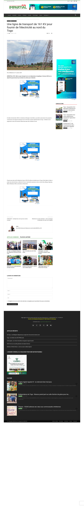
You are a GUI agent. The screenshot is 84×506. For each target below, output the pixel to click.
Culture (19, 15)
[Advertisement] (30, 107)
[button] (75, 15)
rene (9, 33)
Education (75, 421)
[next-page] (10, 270)
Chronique (61, 421)
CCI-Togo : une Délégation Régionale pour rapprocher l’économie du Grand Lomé (14, 252)
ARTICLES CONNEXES (13, 237)
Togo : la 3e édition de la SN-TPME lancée (15, 337)
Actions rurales (55, 421)
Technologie (35, 15)
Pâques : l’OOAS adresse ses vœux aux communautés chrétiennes (39, 407)
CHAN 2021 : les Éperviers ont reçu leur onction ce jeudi (17, 219)
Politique (24, 15)
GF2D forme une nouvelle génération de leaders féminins (18, 343)
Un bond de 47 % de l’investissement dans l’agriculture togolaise (68, 125)
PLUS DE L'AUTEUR (25, 237)
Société (29, 15)
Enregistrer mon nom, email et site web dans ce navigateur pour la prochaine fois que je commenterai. (29, 301)
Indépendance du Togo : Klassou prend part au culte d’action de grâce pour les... (44, 394)
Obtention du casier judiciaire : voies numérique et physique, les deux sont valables (42, 219)
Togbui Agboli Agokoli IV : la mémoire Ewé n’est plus (35, 382)
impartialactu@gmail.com (45, 321)
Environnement (13, 20)
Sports (41, 15)
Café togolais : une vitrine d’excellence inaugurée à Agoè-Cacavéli (44, 252)
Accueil (9, 15)
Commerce (66, 421)
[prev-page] (8, 270)
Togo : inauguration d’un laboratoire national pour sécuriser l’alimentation (69, 108)
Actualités (12, 19)
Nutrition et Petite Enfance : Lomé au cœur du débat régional (19, 346)
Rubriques (46, 15)
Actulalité (14, 15)
